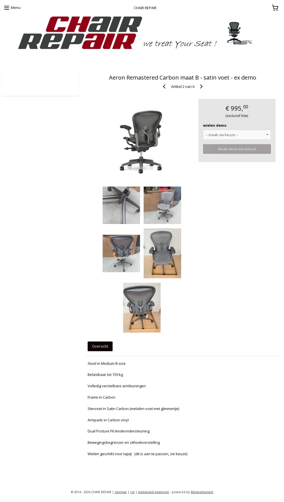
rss (132, 492)
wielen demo (215, 125)
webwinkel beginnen (153, 492)
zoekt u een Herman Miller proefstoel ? (35, 57)
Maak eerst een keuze (237, 148)
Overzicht (100, 346)
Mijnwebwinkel (202, 492)
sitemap (121, 492)
